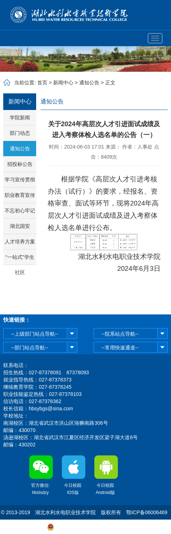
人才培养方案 (20, 241)
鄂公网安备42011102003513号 (89, 527)
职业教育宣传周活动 (20, 197)
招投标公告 (20, 164)
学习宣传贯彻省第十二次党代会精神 (20, 182)
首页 (42, 82)
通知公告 (89, 82)
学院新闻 (20, 117)
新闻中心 (63, 82)
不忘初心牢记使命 (20, 213)
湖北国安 (20, 226)
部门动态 (20, 133)
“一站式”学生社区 (19, 259)
